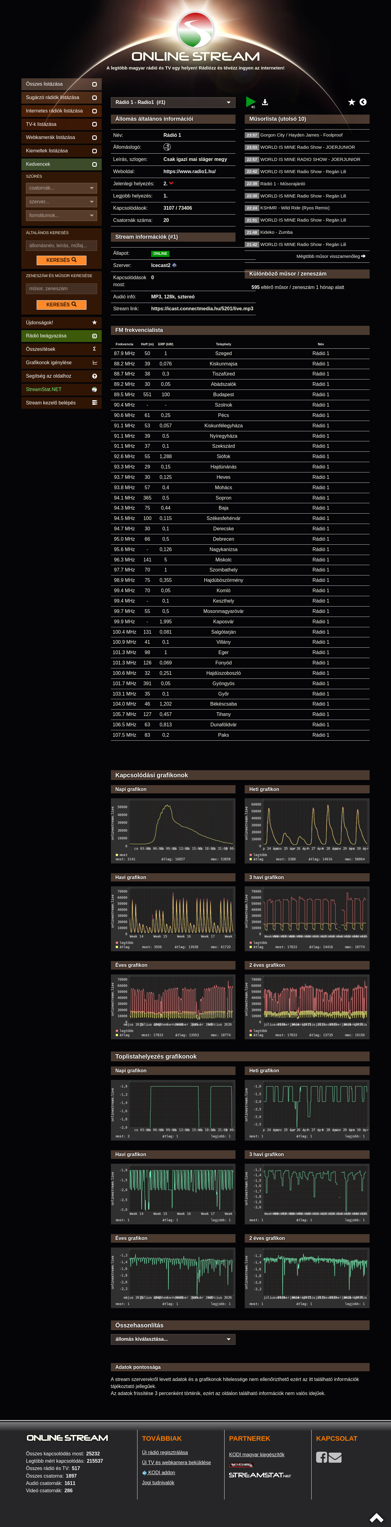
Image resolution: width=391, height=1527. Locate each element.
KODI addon (158, 1472)
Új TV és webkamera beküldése (176, 1462)
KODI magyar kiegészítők (256, 1454)
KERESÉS (61, 260)
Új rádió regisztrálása (165, 1452)
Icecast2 (160, 265)
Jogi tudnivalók (158, 1482)
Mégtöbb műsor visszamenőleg (331, 256)
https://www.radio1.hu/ (189, 171)
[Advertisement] (240, 86)
